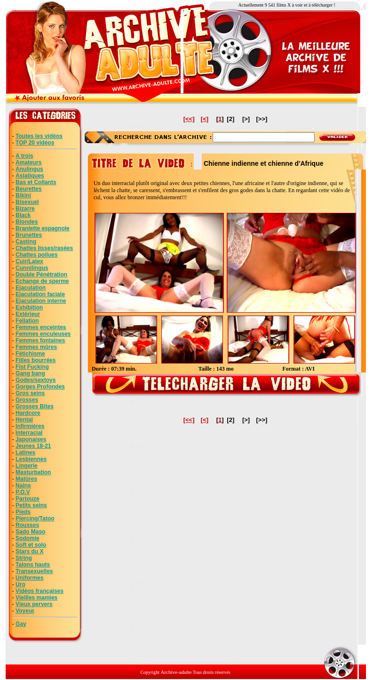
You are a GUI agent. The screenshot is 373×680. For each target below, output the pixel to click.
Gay (21, 624)
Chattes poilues (36, 254)
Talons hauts (33, 564)
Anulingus (29, 169)
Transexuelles (34, 571)
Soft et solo (31, 545)
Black (23, 215)
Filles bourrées (36, 360)
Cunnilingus (32, 268)
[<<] (189, 118)
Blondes (27, 222)
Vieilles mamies (36, 597)
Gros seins (30, 393)
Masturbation (33, 472)
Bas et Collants (36, 182)
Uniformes (29, 578)
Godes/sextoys (36, 380)
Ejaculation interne (41, 301)
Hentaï (24, 419)
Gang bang (30, 373)
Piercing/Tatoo (35, 518)
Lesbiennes (31, 459)
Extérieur (28, 314)
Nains (23, 485)
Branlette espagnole (43, 228)
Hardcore (28, 413)
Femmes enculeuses (43, 334)
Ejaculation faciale (40, 294)
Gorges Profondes (40, 386)
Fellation (27, 320)
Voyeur (25, 610)
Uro (20, 584)
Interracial (29, 432)
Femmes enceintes (41, 327)
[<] (204, 118)
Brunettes (29, 235)
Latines (25, 452)
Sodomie (28, 538)
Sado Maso (30, 531)
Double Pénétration (41, 274)
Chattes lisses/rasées (44, 248)
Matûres (26, 479)
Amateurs (28, 162)
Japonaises (31, 439)
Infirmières (30, 426)
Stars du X (29, 551)
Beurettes (28, 189)
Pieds (23, 512)
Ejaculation (31, 287)
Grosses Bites (35, 406)
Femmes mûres (36, 347)
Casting (26, 241)
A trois (24, 156)
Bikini (23, 195)
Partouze (28, 498)
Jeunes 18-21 (33, 446)
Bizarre (25, 208)
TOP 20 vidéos (35, 142)
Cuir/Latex (29, 261)
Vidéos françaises (39, 591)
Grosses (27, 400)
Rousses (27, 525)
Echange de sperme (42, 281)
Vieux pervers (34, 604)
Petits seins (31, 505)
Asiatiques (30, 175)
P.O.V (23, 492)
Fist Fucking (32, 367)
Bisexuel (27, 202)
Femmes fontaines (40, 340)
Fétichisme (30, 353)
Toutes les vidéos (39, 136)
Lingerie (27, 465)
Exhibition (29, 307)
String (24, 558)
